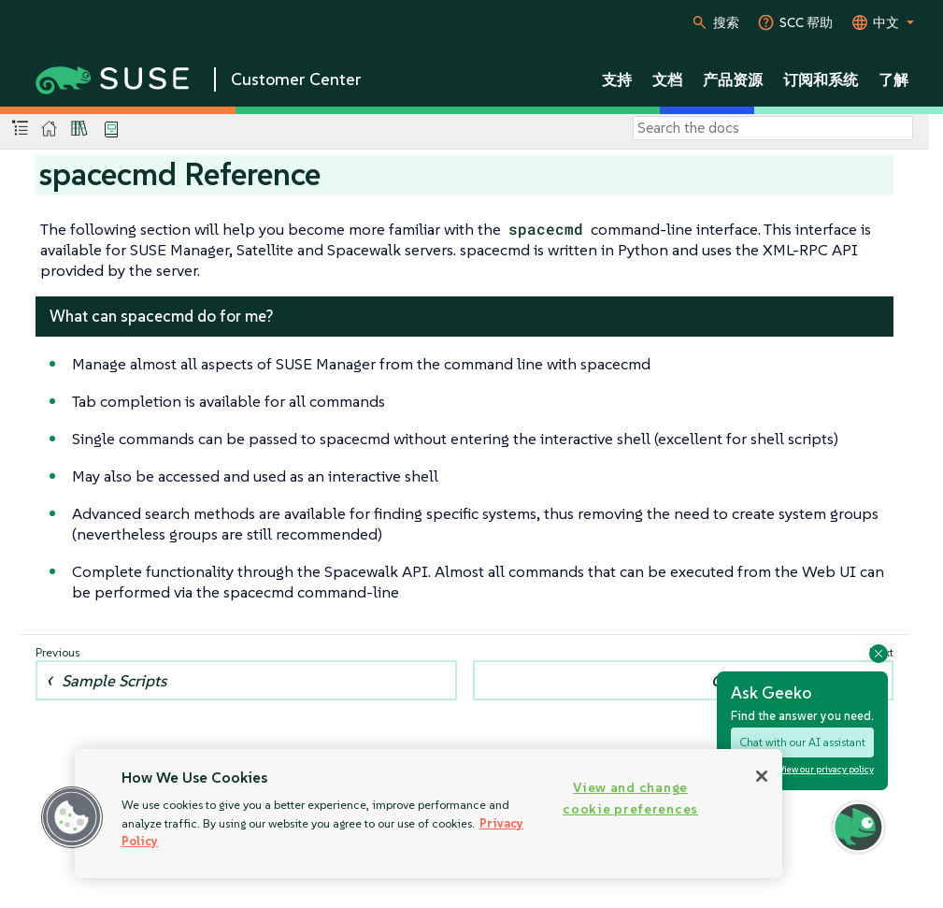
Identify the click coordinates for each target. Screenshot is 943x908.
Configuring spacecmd (789, 680)
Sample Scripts (114, 680)
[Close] (761, 776)
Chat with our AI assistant (802, 742)
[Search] (773, 128)
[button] (72, 817)
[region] (428, 813)
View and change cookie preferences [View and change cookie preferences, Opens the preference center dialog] (630, 798)
